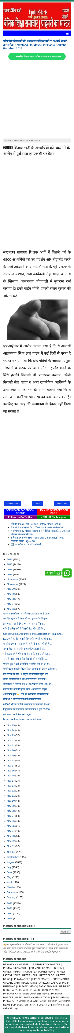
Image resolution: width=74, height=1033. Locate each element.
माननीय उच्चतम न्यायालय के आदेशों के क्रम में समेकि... (27, 643)
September (13, 857)
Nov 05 (11, 825)
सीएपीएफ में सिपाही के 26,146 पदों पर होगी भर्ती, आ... (28, 684)
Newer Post (12, 503)
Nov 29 (11, 594)
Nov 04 (11, 830)
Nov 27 (11, 603)
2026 (10, 559)
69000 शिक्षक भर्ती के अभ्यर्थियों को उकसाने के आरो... (27, 704)
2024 (10, 569)
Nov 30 (11, 588)
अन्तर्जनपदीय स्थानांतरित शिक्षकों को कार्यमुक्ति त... (25, 658)
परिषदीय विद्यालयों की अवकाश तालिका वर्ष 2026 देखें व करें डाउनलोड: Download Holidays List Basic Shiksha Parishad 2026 (35, 44)
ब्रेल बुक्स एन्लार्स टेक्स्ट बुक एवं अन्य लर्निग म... (24, 623)
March (10, 887)
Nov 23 (11, 735)
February (12, 892)
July (9, 867)
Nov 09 (11, 805)
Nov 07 (11, 815)
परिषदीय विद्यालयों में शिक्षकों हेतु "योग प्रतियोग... (24, 628)
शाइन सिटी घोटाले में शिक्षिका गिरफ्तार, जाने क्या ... (25, 679)
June (10, 872)
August (11, 862)
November (13, 584)
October (11, 852)
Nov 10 (11, 800)
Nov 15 (11, 775)
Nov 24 (11, 730)
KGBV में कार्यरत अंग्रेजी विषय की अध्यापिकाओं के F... (27, 638)
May (9, 877)
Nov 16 (11, 770)
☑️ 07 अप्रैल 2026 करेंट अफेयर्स (26, 544)
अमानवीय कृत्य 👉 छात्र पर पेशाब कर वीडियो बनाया (25, 694)
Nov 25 (11, 725)
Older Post (62, 503)
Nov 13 (11, 785)
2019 (10, 918)
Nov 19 (11, 755)
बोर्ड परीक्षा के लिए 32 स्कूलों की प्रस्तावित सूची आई (25, 674)
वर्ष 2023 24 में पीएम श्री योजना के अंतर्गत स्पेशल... (26, 653)
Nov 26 (11, 609)
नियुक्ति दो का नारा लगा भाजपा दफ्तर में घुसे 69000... (27, 709)
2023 (10, 574)
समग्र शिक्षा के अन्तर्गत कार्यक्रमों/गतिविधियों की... (24, 648)
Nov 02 (11, 841)
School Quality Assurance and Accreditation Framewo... (33, 633)
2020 (10, 913)
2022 (10, 903)
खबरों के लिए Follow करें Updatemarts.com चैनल (38, 56)
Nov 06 (11, 821)
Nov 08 (11, 810)
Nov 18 (11, 760)
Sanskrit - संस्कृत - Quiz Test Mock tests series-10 (37, 527)
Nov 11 (11, 795)
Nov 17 (11, 765)
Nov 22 (11, 740)
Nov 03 (11, 836)
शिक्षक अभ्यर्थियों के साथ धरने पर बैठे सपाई (22, 719)
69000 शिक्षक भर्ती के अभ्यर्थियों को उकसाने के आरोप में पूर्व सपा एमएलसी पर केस (36, 150)
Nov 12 (11, 790)
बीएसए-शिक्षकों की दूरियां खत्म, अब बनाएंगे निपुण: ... (26, 689)
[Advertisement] (37, 99)
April (10, 882)
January (11, 897)
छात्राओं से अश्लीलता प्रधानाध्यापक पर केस (22, 699)
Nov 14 (11, 780)
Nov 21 (11, 745)
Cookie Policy (49, 1030)
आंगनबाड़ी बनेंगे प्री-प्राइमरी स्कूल (17, 714)
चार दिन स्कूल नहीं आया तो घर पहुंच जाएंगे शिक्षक (25, 618)
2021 (10, 908)
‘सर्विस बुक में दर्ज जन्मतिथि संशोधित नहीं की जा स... (27, 664)
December (13, 579)
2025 (10, 564)
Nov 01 (11, 846)
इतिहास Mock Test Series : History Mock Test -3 (36, 524)
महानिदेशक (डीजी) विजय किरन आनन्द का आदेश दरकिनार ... (30, 668)
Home (37, 503)
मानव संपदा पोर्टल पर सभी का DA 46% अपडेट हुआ (26, 613)
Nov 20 (11, 750)
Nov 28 (11, 598)
